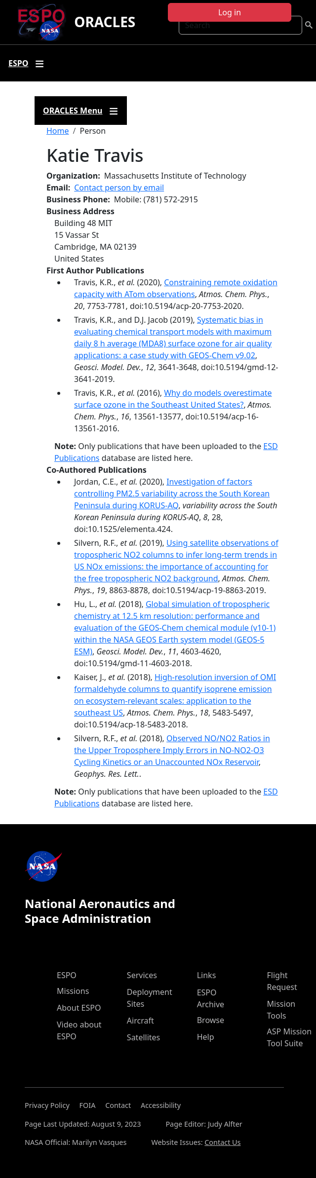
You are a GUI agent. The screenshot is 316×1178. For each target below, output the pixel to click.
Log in (229, 12)
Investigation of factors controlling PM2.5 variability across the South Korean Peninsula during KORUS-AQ (172, 493)
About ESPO (79, 1007)
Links (206, 975)
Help (205, 1036)
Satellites (143, 1037)
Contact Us (222, 1142)
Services (142, 975)
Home (57, 130)
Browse (210, 1020)
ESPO (67, 975)
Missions (73, 991)
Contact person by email (119, 187)
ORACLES (104, 21)
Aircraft (140, 1020)
